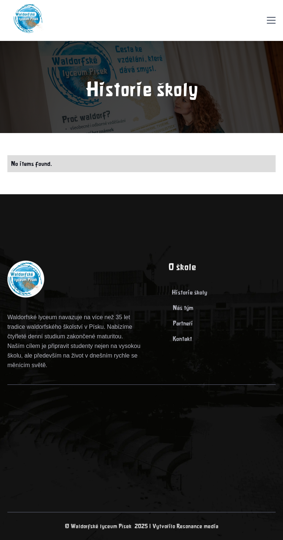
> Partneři (180, 323)
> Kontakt (180, 339)
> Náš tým (180, 308)
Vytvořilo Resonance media (186, 526)
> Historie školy (187, 292)
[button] (271, 20)
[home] (25, 20)
